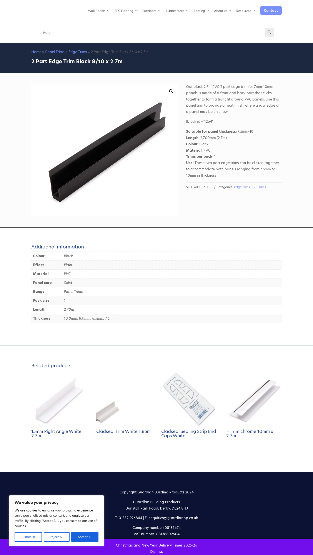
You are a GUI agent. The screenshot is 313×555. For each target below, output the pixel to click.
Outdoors (149, 11)
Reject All (56, 537)
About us (220, 11)
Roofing (199, 11)
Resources (243, 11)
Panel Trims (55, 51)
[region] (56, 520)
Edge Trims (77, 51)
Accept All (85, 537)
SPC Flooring (124, 11)
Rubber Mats (174, 11)
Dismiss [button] (156, 551)
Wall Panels (96, 11)
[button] (171, 91)
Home (36, 51)
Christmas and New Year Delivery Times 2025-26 (156, 545)
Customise (28, 537)
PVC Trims (258, 187)
